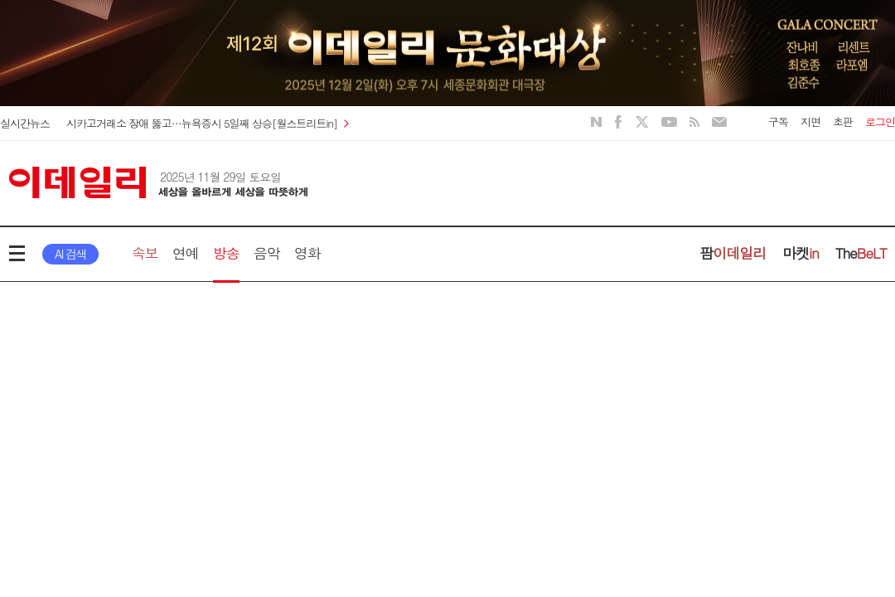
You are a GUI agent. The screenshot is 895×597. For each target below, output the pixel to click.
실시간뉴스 (25, 123)
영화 (307, 253)
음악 (267, 253)
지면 (810, 121)
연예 (185, 253)
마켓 (800, 253)
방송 (226, 253)
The (861, 253)
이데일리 (158, 182)
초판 (843, 121)
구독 (778, 121)
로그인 (880, 121)
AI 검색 (70, 253)
